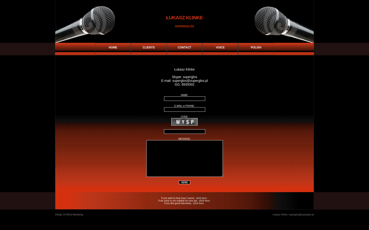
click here (201, 205)
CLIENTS (149, 47)
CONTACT (184, 47)
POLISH (256, 47)
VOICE (220, 47)
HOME (113, 47)
